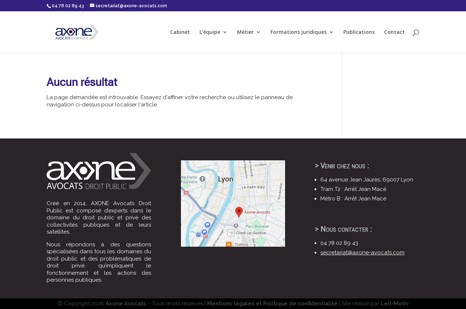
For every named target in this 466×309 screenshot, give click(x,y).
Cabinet (180, 32)
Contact (394, 32)
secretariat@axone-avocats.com (362, 252)
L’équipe (210, 32)
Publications (359, 32)
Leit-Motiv (394, 303)
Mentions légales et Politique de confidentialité (272, 303)
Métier (245, 32)
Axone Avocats (126, 303)
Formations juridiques (298, 32)
